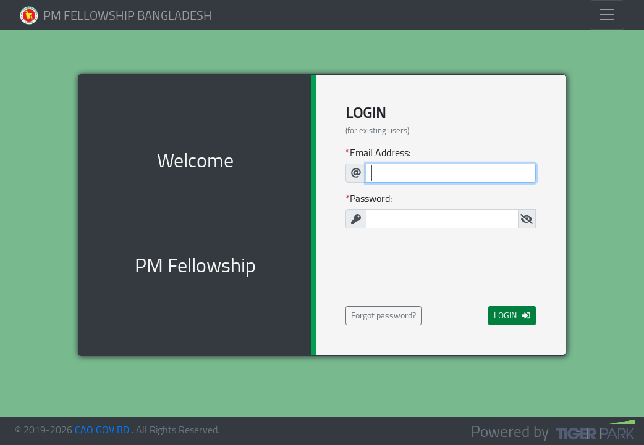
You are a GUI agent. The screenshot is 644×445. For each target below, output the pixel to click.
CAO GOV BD (102, 429)
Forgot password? (383, 315)
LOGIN (512, 315)
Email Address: (380, 153)
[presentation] (441, 267)
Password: (371, 198)
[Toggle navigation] (607, 15)
